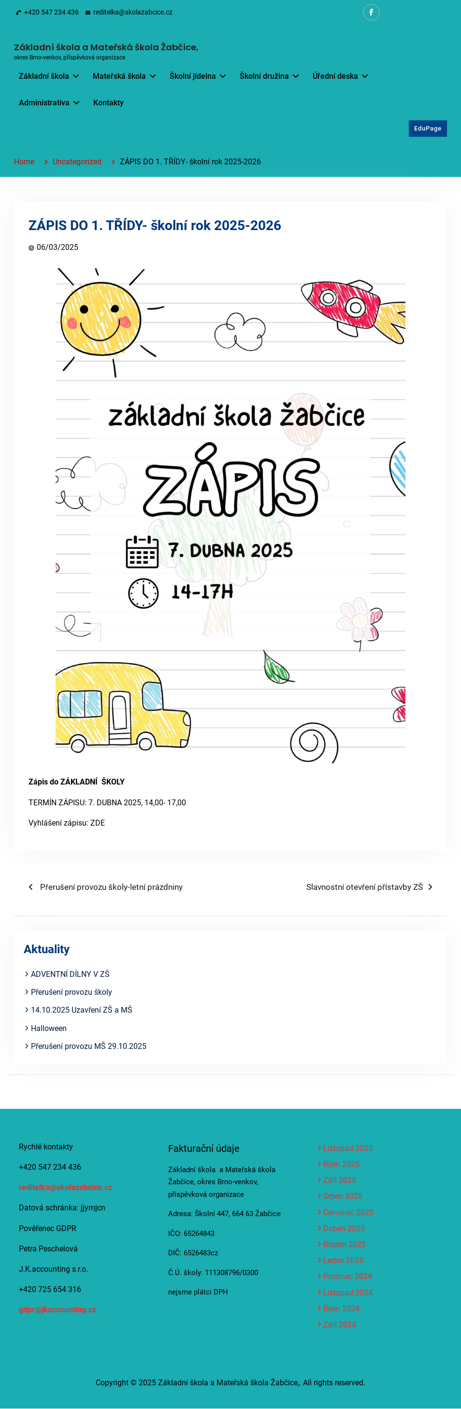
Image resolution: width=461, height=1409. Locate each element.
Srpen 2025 (342, 1197)
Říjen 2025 (341, 1164)
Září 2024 (339, 1325)
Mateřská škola (119, 76)
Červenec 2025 (348, 1213)
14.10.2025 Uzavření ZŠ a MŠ (81, 1010)
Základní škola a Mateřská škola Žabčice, (106, 47)
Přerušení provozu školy (71, 992)
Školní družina (264, 76)
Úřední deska (335, 76)
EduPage (428, 128)
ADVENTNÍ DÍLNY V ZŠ (70, 974)
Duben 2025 (344, 1229)
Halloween (49, 1028)
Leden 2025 (343, 1260)
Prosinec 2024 (347, 1277)
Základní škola (44, 76)
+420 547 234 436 (51, 12)
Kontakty (108, 102)
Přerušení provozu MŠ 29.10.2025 (88, 1046)
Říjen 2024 (341, 1309)
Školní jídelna (193, 76)
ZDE (97, 823)
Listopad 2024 (348, 1293)
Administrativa (44, 102)
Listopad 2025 (348, 1148)
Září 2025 (339, 1180)
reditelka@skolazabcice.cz (133, 12)
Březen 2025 (344, 1244)
